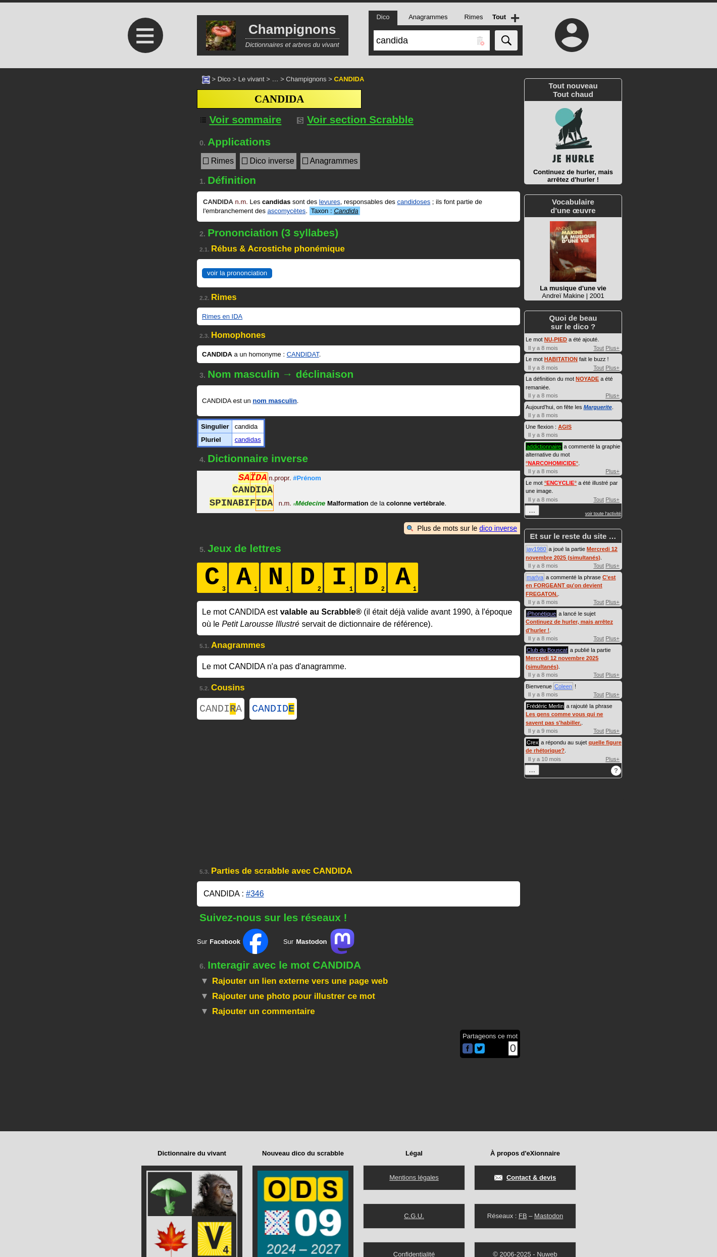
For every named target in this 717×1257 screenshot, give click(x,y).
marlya (535, 577)
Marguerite (598, 407)
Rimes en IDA (222, 316)
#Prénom (307, 479)
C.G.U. (414, 1216)
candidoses (413, 202)
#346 (255, 895)
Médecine (309, 504)
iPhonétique (541, 614)
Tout (598, 348)
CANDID (273, 710)
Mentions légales (414, 1177)
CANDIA (220, 710)
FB (523, 1216)
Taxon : (334, 211)
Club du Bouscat (547, 650)
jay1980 (536, 549)
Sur (232, 943)
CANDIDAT (303, 354)
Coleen (563, 686)
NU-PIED (555, 339)
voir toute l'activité (603, 513)
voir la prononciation (237, 273)
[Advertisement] (143, 153)
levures (329, 202)
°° (552, 463)
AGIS (565, 427)
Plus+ (612, 348)
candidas (248, 439)
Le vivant (251, 79)
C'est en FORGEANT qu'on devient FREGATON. (571, 585)
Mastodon (548, 1216)
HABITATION (561, 359)
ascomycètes (287, 211)
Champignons (306, 79)
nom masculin (274, 401)
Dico (224, 79)
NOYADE (587, 379)
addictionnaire (544, 446)
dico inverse (498, 528)
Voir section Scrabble (355, 119)
